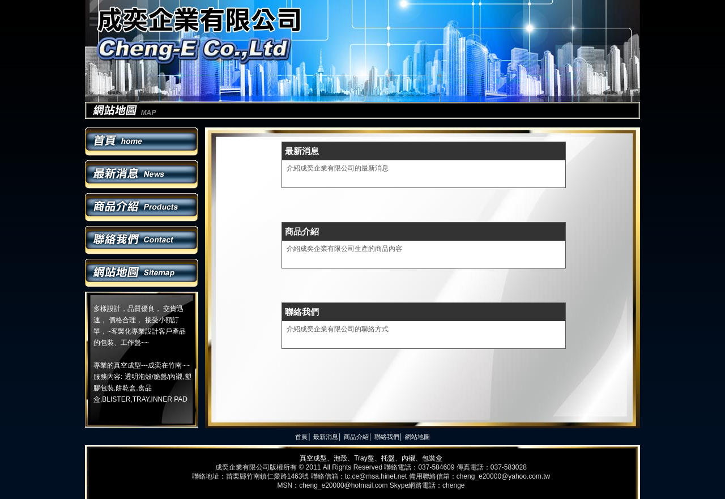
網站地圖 (141, 273)
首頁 (141, 141)
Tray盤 (364, 458)
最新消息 (141, 174)
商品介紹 (141, 207)
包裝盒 (432, 458)
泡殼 (340, 458)
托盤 (388, 458)
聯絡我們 (141, 240)
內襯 (408, 458)
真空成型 (313, 458)
